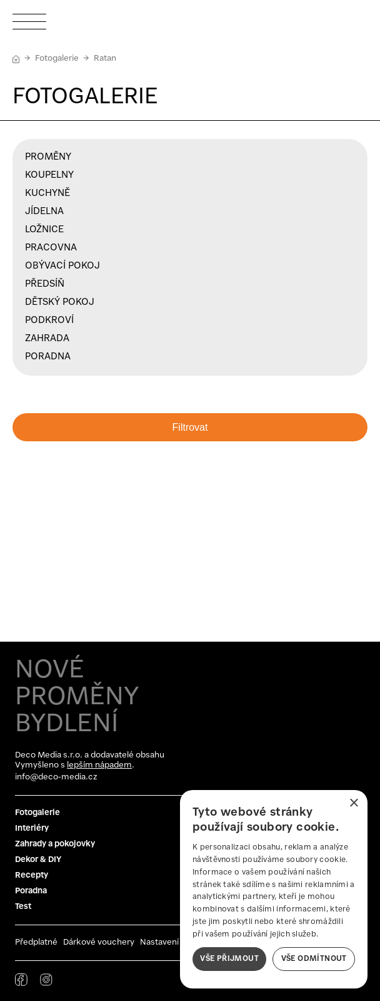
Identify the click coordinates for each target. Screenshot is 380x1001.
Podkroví (49, 321)
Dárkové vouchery (98, 942)
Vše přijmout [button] (229, 959)
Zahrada (47, 339)
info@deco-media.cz (56, 777)
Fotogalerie (57, 58)
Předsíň (44, 284)
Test (23, 907)
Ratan (105, 58)
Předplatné (36, 942)
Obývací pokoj (62, 266)
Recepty (31, 875)
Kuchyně (47, 193)
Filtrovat (190, 427)
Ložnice (44, 230)
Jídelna (44, 212)
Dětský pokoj (59, 302)
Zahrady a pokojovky (55, 844)
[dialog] (274, 889)
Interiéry (32, 828)
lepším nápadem (99, 765)
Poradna (48, 357)
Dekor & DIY (38, 860)
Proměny (48, 157)
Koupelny (49, 175)
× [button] (353, 803)
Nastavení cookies (176, 942)
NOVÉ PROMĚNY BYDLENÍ (77, 697)
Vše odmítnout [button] (314, 959)
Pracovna (51, 248)
